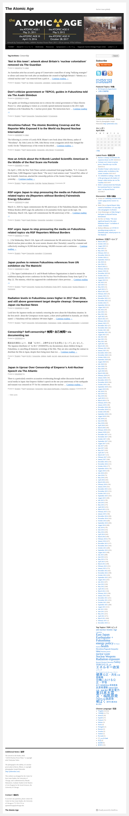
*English (17, 83)
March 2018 (101, 428)
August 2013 (102, 552)
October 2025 (102, 244)
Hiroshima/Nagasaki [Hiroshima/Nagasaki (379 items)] (103, 649)
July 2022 (101, 310)
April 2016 (101, 480)
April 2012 (101, 589)
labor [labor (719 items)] (98, 651)
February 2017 (102, 457)
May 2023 (101, 287)
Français (100, 720)
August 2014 (102, 525)
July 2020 (101, 364)
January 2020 (102, 378)
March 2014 (101, 536)
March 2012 (101, 591)
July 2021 (101, 337)
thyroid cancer (74, 356)
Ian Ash (54, 356)
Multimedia (39, 47)
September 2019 (103, 387)
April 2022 (101, 316)
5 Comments (53, 116)
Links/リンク (112, 47)
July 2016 (101, 473)
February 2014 (102, 539)
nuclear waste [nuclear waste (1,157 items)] (103, 653)
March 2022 (101, 319)
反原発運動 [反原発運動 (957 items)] (102, 687)
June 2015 (101, 502)
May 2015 (101, 505)
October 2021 (102, 330)
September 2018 (103, 414)
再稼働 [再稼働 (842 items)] (99, 677)
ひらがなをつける (104, 80)
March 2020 (101, 373)
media (59, 323)
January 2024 (102, 271)
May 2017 (101, 450)
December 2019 (103, 380)
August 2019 (102, 389)
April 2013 (101, 561)
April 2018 (101, 425)
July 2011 (101, 609)
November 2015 (103, 491)
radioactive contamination (70, 323)
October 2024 (102, 257)
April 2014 (101, 534)
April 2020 (101, 371)
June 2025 (101, 248)
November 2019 (103, 382)
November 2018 (103, 409)
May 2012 (101, 586)
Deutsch (100, 715)
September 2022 (103, 305)
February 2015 (102, 512)
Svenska (100, 731)
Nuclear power (67, 287)
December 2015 (103, 489)
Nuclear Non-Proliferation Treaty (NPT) (48, 287)
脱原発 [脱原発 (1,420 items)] (110, 698)
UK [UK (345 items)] (110, 665)
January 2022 (102, 323)
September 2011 (103, 605)
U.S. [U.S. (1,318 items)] (106, 664)
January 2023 (102, 296)
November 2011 (103, 600)
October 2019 (102, 384)
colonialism (46, 83)
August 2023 (102, 280)
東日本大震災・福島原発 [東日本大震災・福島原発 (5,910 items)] (107, 694)
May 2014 (101, 532)
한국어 (100, 745)
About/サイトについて (25, 47)
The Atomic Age (19, 8)
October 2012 (102, 575)
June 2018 (101, 421)
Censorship (38, 83)
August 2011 (102, 607)
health (49, 356)
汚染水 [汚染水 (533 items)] (99, 699)
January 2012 (102, 595)
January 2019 (102, 405)
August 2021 (102, 335)
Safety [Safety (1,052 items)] (117, 662)
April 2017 (101, 453)
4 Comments (58, 220)
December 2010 (103, 623)
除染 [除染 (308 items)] (115, 702)
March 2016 (101, 482)
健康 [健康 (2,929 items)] (99, 674)
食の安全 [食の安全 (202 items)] (99, 704)
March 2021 (101, 346)
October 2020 (102, 357)
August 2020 (102, 362)
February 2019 (102, 403)
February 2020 (102, 375)
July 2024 (101, 262)
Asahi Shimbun (32, 220)
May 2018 (101, 423)
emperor (72, 389)
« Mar (98, 151)
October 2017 (102, 439)
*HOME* (11, 47)
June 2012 (101, 584)
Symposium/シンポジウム (65, 47)
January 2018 (102, 432)
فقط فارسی (104, 738)
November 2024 (103, 255)
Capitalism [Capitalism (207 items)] (99, 632)
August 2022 (102, 307)
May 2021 (101, 341)
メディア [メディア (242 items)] (99, 670)
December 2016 (103, 462)
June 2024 (101, 264)
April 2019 (101, 398)
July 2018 (101, 418)
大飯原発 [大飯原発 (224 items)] (111, 688)
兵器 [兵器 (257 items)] (118, 675)
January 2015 (102, 514)
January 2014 (102, 541)
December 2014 (103, 516)
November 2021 (103, 328)
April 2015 (101, 507)
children (43, 356)
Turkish (100, 734)
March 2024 (101, 266)
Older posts (13, 395)
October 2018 (102, 412)
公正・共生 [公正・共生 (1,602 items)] (110, 674)
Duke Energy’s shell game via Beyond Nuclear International (109, 214)
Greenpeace (52, 323)
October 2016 (102, 466)
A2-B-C (29, 356)
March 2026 (101, 241)
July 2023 (101, 282)
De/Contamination (41, 323)
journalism (49, 220)
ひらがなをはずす (104, 82)
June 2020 (101, 366)
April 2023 (101, 289)
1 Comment (84, 323)
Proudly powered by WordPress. (108, 810)
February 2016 (102, 484)
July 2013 (101, 555)
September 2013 (103, 550)
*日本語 (100, 713)
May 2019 (101, 396)
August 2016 (102, 471)
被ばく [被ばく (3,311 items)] (101, 701)
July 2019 (101, 391)
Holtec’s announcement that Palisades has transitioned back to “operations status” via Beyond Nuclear (109, 187)
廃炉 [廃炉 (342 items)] (106, 690)
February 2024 (102, 269)
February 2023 (102, 294)
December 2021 (103, 325)
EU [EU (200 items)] (115, 644)
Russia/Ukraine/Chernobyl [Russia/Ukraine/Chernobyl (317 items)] (105, 662)
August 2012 (102, 580)
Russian (100, 729)
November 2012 (103, 573)
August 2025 (102, 246)
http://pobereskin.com (110, 124)
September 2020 (103, 359)
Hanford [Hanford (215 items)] (98, 646)
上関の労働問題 (103, 91)
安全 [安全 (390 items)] (116, 688)
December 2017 (103, 434)
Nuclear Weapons (48, 183)
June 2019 (101, 394)
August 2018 (102, 416)
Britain (31, 83)
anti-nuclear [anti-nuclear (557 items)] (101, 630)
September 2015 (103, 496)
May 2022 (101, 314)
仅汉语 (100, 743)
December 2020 (103, 353)
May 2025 (101, 251)
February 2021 (102, 348)
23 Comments (67, 83)
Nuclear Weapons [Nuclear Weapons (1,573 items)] (106, 656)
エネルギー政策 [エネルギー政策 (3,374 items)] (107, 667)
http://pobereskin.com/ (12, 771)
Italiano (100, 722)
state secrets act (63, 356)
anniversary (30, 389)
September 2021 (103, 332)
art (27, 83)
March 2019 (101, 400)
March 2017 (101, 455)
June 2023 (101, 285)
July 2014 (101, 527)
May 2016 (101, 477)
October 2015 (102, 493)
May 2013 (101, 559)
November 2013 (103, 546)
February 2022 (102, 321)
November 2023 (103, 273)
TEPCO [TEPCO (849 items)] (99, 664)
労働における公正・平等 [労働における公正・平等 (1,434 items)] (106, 681)
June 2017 (101, 448)
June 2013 (101, 557)
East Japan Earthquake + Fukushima (56, 389)
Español (100, 718)
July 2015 (101, 500)
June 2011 (101, 611)
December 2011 (103, 598)
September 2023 (103, 278)
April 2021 (101, 344)
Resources (50, 47)
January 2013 (102, 568)
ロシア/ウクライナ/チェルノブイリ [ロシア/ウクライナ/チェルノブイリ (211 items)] (107, 672)
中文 (99, 740)
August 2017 (102, 443)
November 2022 (103, 300)
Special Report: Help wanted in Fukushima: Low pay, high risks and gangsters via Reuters (109, 207)
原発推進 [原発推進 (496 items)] (113, 685)
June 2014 (101, 530)
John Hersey (49, 150)
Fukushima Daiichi (41, 116)
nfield (27, 68)
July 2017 (101, 446)
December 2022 (103, 298)
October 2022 (102, 303)
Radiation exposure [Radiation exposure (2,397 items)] (108, 659)
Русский (100, 736)
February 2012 (102, 593)
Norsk (100, 724)
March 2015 (101, 509)
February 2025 (102, 253)
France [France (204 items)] (118, 644)
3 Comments (47, 253)
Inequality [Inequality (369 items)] (114, 649)
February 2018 (102, 430)
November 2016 (103, 464)
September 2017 (103, 441)
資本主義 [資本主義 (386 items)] (110, 702)
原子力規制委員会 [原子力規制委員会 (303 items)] (102, 685)
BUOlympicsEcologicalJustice (107, 89)
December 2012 (103, 571)
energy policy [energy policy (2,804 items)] (104, 643)
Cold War (38, 183)
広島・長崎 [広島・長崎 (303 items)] (100, 690)
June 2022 (101, 312)
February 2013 (102, 566)
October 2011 (102, 602)
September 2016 (103, 468)
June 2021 (101, 339)
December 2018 (103, 407)
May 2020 (101, 369)
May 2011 (101, 614)
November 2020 (103, 355)
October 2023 (102, 275)
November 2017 (103, 437)
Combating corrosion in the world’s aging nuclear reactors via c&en (109, 201)
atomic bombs (31, 150)
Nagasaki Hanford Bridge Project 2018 (92, 47)
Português (101, 727)
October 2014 (102, 521)
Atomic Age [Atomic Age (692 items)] (111, 629)
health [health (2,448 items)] (105, 646)
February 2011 (102, 620)
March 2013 (101, 564)
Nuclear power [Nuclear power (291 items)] (106, 651)
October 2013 (102, 548)
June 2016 (101, 475)
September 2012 (103, 577)
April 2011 (101, 616)
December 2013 (103, 543)
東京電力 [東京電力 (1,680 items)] (114, 690)
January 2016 (102, 487)
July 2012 (101, 582)
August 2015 (102, 498)
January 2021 (102, 350)
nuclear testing (56, 83)
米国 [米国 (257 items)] (103, 699)
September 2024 (103, 260)
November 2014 (103, 518)
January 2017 (102, 459)
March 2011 (101, 618)
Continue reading (60, 79)
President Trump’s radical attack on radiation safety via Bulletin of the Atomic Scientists (108, 171)
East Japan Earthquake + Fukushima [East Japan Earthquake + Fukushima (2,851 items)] (104, 637)
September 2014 (103, 523)
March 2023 (101, 291)
